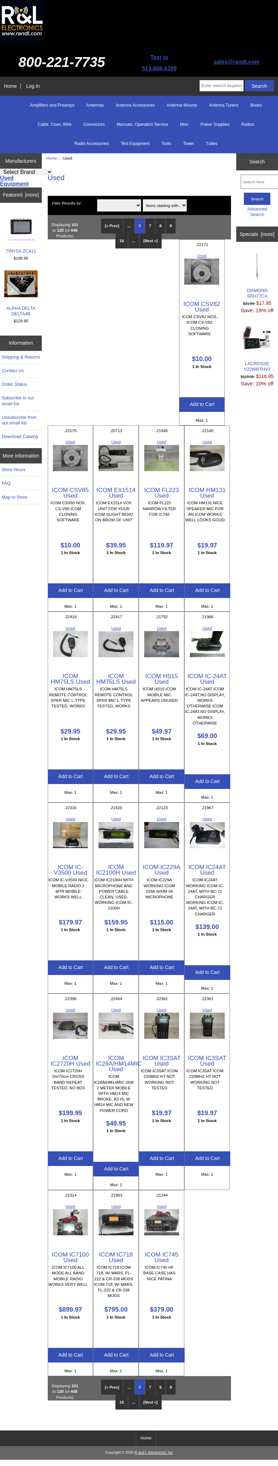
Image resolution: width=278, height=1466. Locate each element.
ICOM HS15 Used (161, 679)
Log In (33, 86)
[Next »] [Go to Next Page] (150, 241)
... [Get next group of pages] (133, 241)
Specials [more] (257, 234)
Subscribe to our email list (18, 400)
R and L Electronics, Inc (153, 1453)
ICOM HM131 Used (207, 492)
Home (10, 86)
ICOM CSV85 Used (70, 492)
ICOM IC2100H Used (116, 870)
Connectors (94, 124)
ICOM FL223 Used (161, 492)
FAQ (6, 483)
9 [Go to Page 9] (171, 226)
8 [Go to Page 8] (160, 226)
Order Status (14, 384)
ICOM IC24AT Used (207, 870)
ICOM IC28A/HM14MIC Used (118, 1063)
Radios (247, 124)
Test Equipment (135, 143)
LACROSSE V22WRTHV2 (257, 347)
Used (202, 255)
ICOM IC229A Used (161, 870)
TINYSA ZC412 (21, 233)
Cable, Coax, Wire (54, 124)
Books (256, 105)
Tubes (211, 143)
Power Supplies (214, 124)
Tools (166, 143)
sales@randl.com (237, 62)
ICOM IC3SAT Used (161, 1060)
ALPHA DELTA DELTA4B (21, 293)
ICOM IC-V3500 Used (70, 870)
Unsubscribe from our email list (19, 420)
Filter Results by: (67, 203)
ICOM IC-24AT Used (207, 679)
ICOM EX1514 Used (116, 492)
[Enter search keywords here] (222, 85)
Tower (188, 143)
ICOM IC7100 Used (70, 1257)
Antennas (95, 105)
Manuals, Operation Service (142, 124)
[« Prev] (112, 226)
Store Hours (13, 469)
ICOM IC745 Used (162, 1257)
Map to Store (14, 497)
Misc (184, 124)
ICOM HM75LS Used (70, 679)
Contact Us (13, 370)
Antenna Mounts (182, 105)
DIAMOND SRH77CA (257, 275)
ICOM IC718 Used (116, 1257)
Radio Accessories (92, 143)
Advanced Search (257, 211)
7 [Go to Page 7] (150, 226)
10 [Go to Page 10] (121, 241)
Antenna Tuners (224, 105)
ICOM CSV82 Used (202, 306)
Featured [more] (21, 195)
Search (257, 161)
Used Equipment (14, 181)
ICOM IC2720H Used (70, 1060)
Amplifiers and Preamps (52, 105)
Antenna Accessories (135, 105)
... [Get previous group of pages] (129, 226)
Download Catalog (20, 436)
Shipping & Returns (21, 357)
